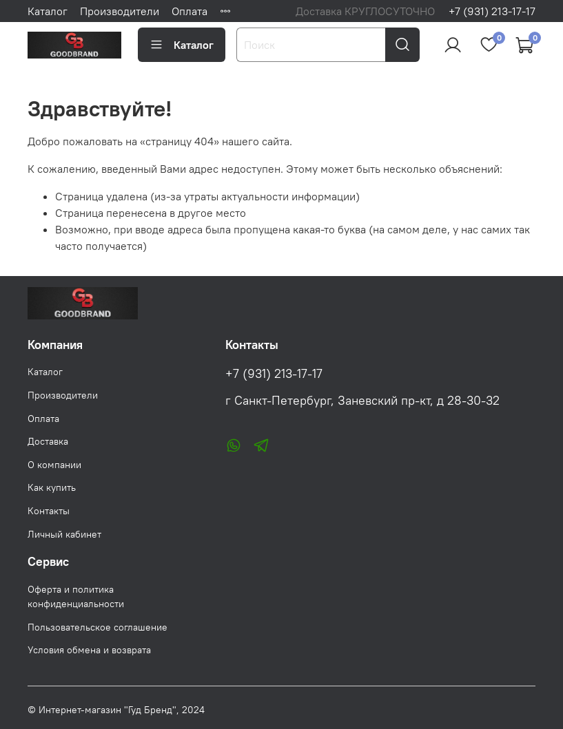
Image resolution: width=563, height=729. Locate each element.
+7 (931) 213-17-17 (492, 11)
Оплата (189, 11)
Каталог (48, 11)
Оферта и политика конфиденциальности (76, 597)
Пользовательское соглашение (97, 627)
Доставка (48, 441)
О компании (54, 464)
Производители (119, 11)
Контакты (49, 511)
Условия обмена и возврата (89, 650)
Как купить (52, 487)
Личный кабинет (64, 534)
